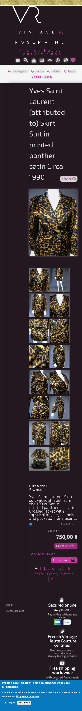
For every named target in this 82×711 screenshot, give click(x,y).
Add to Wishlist (43, 554)
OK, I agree (9, 702)
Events (52, 574)
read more (67, 524)
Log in (9, 604)
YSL (53, 579)
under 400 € (42, 76)
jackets (45, 568)
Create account (15, 611)
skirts (56, 568)
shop (68, 178)
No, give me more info (27, 696)
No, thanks (24, 702)
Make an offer (66, 545)
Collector (66, 574)
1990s (38, 574)
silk (67, 568)
